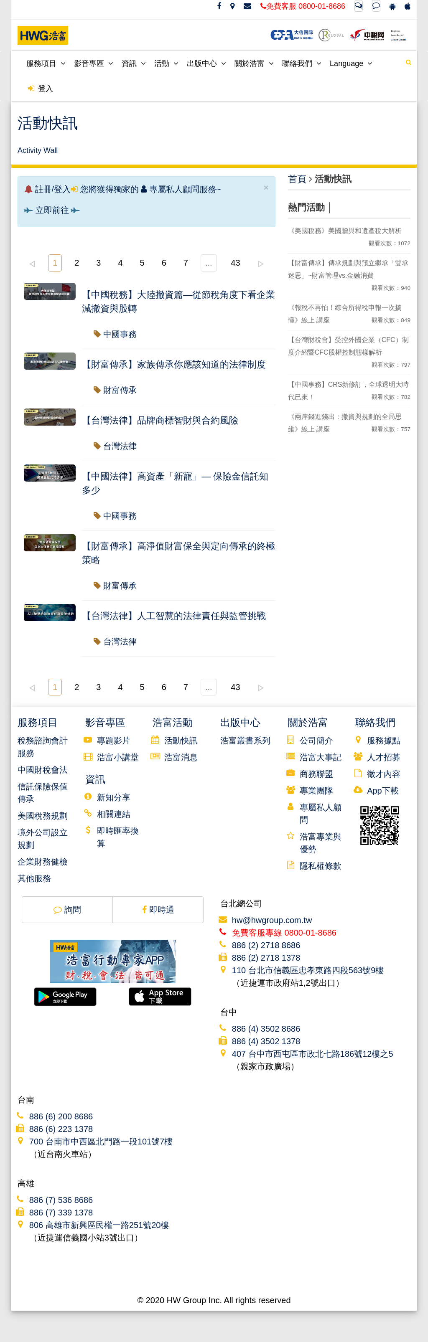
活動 (166, 63)
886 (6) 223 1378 (61, 1129)
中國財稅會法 (43, 769)
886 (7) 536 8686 (61, 1200)
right (261, 263)
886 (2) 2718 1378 (266, 957)
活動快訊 (181, 740)
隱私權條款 (320, 865)
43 (235, 262)
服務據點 (383, 740)
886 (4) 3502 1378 (266, 1041)
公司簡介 (316, 740)
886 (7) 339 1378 (61, 1212)
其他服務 (34, 878)
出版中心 (206, 63)
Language (351, 63)
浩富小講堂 (118, 757)
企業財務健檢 (43, 861)
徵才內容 (383, 774)
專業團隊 (316, 790)
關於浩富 (254, 63)
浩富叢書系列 (245, 740)
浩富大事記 (320, 757)
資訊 (134, 63)
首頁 (297, 179)
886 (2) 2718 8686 (266, 945)
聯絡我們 (301, 63)
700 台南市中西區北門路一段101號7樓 (101, 1141)
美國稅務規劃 (43, 815)
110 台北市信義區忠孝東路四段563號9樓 (308, 970)
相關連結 (113, 814)
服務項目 (46, 63)
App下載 (383, 790)
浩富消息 (181, 757)
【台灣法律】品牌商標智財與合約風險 (160, 420)
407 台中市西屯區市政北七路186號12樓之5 (312, 1053)
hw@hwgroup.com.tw (272, 920)
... (208, 262)
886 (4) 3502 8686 (266, 1028)
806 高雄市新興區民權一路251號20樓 (99, 1225)
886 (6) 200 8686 (61, 1116)
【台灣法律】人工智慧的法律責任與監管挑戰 (174, 616)
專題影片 (113, 740)
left (31, 263)
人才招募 (383, 757)
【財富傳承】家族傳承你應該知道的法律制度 (174, 364)
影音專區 (93, 63)
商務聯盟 (316, 774)
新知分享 (113, 797)
